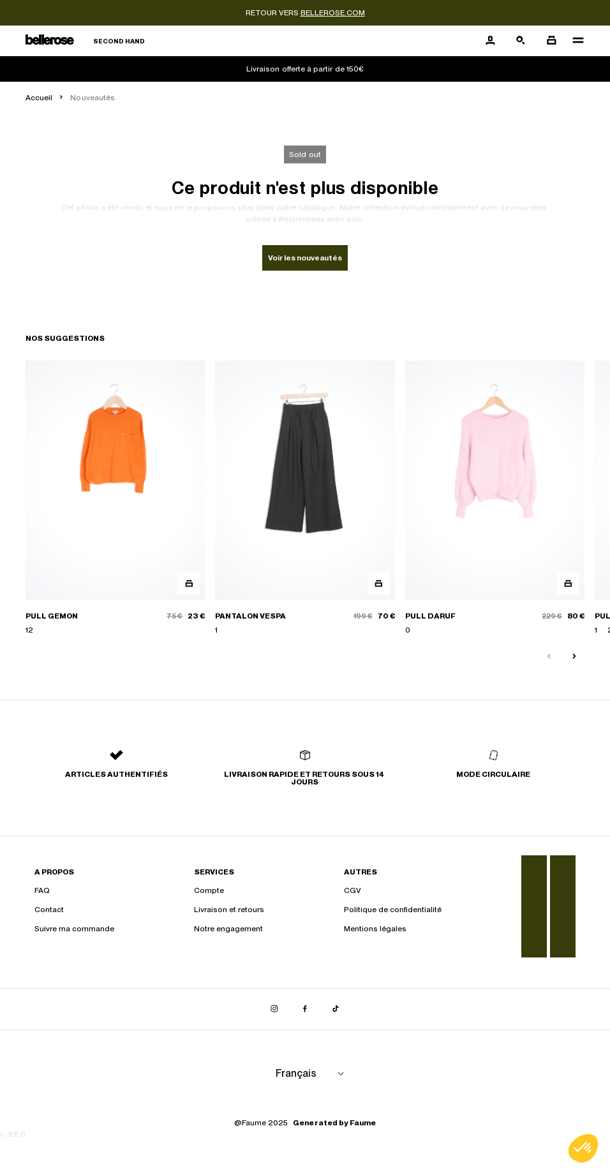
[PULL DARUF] (494, 498)
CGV (352, 890)
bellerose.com (333, 12)
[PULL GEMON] (115, 498)
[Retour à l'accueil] (85, 41)
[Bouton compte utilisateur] (490, 41)
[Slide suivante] (574, 657)
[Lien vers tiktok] (335, 1009)
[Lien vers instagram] (274, 1009)
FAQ (42, 890)
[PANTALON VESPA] (304, 498)
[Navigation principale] (574, 41)
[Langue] (312, 1073)
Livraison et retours (229, 909)
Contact (49, 909)
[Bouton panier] (551, 41)
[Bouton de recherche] (520, 41)
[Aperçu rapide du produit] (188, 584)
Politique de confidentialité (393, 909)
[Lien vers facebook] (305, 1009)
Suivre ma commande (74, 928)
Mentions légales (375, 928)
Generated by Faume (334, 1122)
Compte (209, 890)
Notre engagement (228, 928)
